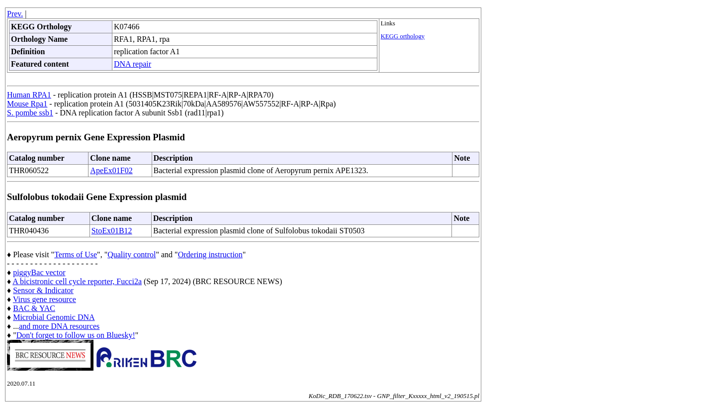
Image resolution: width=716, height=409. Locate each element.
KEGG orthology (403, 36)
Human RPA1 (29, 95)
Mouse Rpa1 (27, 104)
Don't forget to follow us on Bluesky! (75, 335)
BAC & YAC (34, 308)
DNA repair (132, 64)
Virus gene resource (44, 299)
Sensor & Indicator (43, 290)
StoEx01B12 (111, 230)
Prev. (15, 13)
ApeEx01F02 (111, 170)
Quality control (131, 254)
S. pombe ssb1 (30, 112)
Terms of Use (75, 254)
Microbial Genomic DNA (53, 317)
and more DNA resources (59, 326)
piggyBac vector (39, 272)
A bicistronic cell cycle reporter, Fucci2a (77, 281)
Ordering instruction (210, 254)
